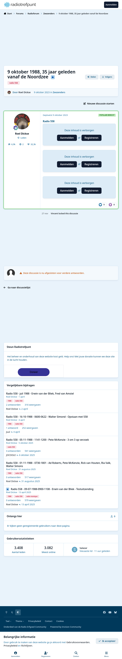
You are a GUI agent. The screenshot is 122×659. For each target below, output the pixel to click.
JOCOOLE (11, 455)
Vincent (54, 213)
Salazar (83, 548)
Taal (9, 621)
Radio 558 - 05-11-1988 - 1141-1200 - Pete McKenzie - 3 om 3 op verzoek (47, 440)
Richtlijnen (26, 645)
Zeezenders (59, 92)
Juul (8, 432)
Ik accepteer (106, 640)
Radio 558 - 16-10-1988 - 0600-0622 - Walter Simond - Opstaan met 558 (47, 416)
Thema (20, 621)
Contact (48, 621)
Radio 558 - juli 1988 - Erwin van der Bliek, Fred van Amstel (40, 393)
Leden (23, 137)
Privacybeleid (34, 621)
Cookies (60, 621)
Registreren (91, 137)
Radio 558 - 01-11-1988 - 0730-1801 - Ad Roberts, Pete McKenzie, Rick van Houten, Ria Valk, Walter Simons (58, 464)
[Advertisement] (61, 40)
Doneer (34, 372)
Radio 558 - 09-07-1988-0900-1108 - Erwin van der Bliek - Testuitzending (52, 489)
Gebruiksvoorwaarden (78, 642)
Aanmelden (67, 137)
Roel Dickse (24, 92)
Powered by (65, 627)
